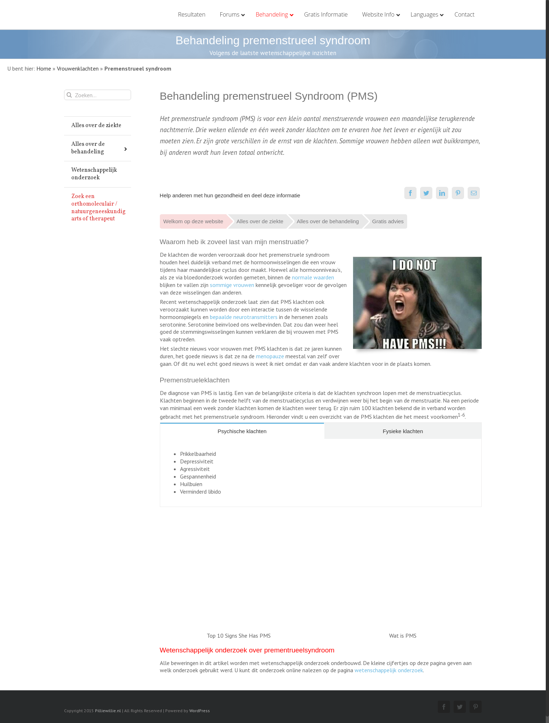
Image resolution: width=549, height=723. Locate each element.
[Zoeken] (69, 95)
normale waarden (313, 277)
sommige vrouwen (232, 284)
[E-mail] (474, 193)
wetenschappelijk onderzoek (389, 670)
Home (43, 68)
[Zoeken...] (97, 95)
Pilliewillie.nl (108, 710)
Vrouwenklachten (78, 68)
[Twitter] (426, 193)
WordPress (199, 710)
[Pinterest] (458, 193)
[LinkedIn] (442, 193)
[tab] (242, 431)
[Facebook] (410, 193)
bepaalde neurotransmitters (244, 316)
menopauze (270, 356)
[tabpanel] (321, 473)
